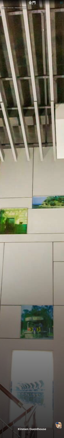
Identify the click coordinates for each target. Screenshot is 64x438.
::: (0, 1)
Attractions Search (20, 8)
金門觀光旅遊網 (32, 3)
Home (4, 8)
